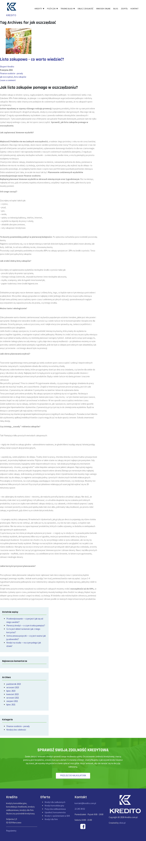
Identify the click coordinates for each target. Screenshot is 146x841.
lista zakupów (20, 76)
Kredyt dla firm (51, 819)
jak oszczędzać (6, 76)
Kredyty (39, 8)
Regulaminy (11, 830)
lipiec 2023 (10, 690)
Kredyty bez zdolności (16, 729)
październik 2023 (13, 684)
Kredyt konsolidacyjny (54, 805)
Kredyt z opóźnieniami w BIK (57, 816)
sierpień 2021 (12, 701)
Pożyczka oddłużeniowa (55, 809)
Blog (115, 8)
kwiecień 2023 (12, 694)
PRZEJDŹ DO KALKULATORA (73, 775)
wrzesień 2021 (12, 697)
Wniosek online (103, 8)
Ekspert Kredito (7, 66)
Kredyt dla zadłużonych (55, 802)
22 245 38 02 (80, 808)
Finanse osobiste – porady (18, 726)
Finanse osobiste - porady (11, 73)
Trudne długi (68, 8)
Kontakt (134, 8)
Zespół (124, 8)
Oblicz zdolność (85, 8)
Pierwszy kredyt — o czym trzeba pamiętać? (25, 625)
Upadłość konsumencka (55, 812)
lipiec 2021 (10, 704)
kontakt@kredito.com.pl (85, 803)
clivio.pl (122, 822)
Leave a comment (8, 80)
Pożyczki (52, 8)
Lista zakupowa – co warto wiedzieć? (32, 59)
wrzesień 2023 (12, 687)
